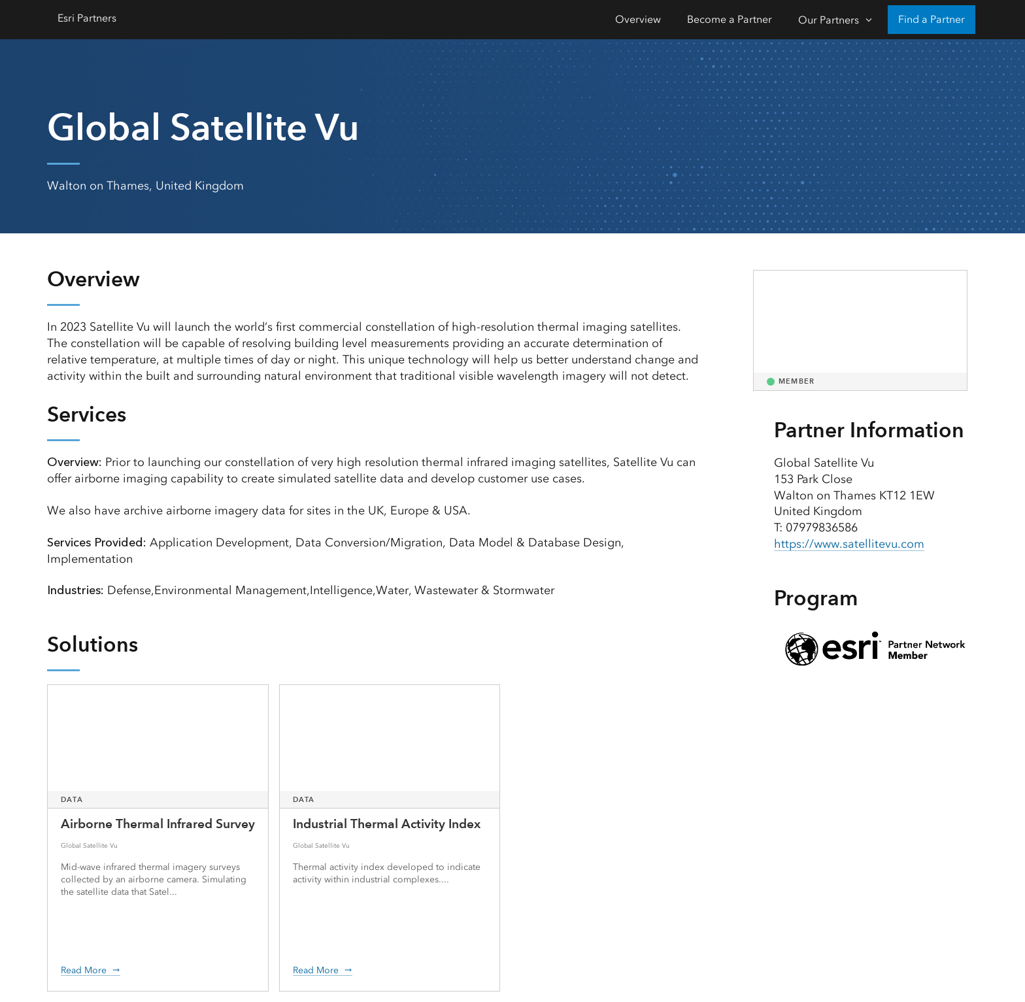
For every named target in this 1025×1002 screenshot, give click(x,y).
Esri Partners (87, 18)
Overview (638, 19)
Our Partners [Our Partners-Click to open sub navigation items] (828, 20)
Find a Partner (931, 19)
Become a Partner (729, 19)
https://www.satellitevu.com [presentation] (849, 544)
